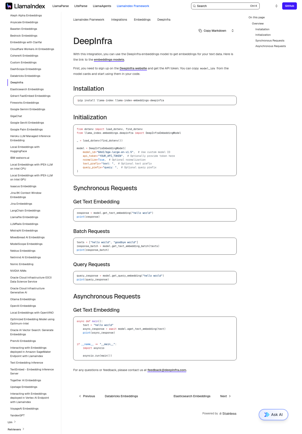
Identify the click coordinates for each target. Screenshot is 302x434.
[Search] (225, 6)
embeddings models (109, 59)
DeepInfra (163, 19)
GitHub (289, 6)
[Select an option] (274, 6)
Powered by (219, 413)
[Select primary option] (212, 30)
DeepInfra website (133, 68)
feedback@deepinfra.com (166, 370)
